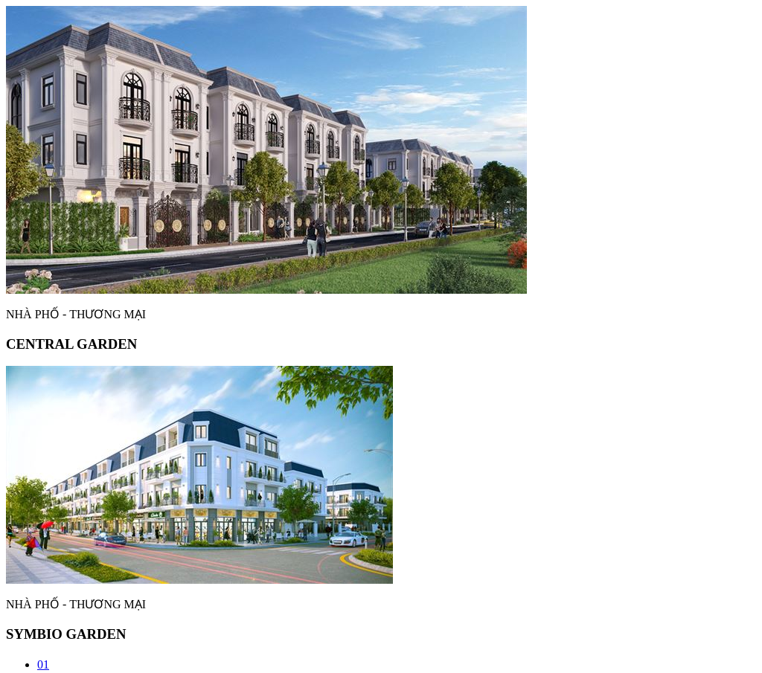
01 (43, 664)
